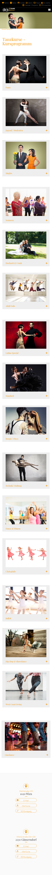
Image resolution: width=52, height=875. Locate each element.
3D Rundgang (26, 811)
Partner (6, 3)
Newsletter (46, 3)
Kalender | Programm (31, 5)
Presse (38, 3)
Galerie (30, 3)
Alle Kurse (26, 806)
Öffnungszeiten (46, 5)
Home (3, 29)
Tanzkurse (9, 29)
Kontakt (22, 3)
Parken (14, 3)
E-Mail (26, 800)
